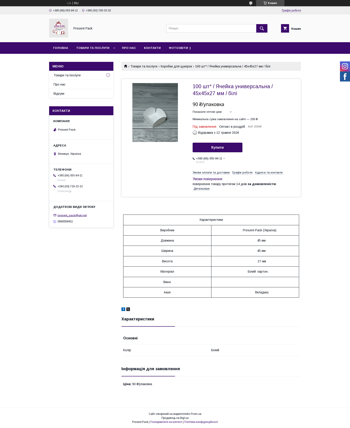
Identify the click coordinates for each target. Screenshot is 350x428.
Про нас (129, 48)
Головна (60, 48)
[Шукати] (261, 28)
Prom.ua (196, 413)
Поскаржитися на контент (166, 422)
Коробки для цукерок (176, 66)
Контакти (152, 48)
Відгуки (59, 93)
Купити (217, 147)
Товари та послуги (92, 48)
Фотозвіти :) (180, 48)
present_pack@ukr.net (72, 215)
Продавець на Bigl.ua (175, 418)
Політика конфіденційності (201, 422)
